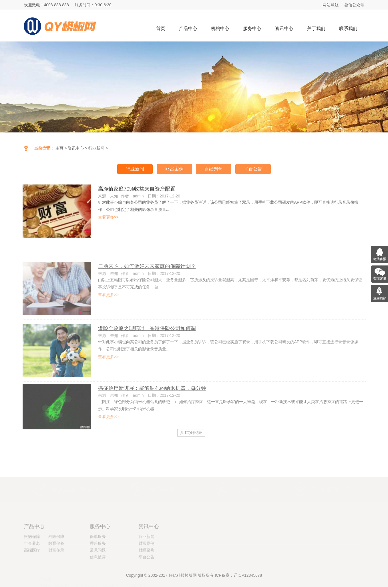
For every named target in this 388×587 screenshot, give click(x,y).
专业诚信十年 (331, 477)
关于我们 (316, 28)
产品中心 (188, 28)
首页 (160, 28)
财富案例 (174, 168)
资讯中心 (284, 28)
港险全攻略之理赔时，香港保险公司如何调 (147, 345)
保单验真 (162, 477)
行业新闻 (96, 148)
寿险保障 (56, 556)
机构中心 (220, 28)
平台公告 (253, 168)
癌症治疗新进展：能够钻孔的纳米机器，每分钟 (152, 403)
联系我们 (348, 28)
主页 (59, 148)
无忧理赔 (246, 477)
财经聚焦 (213, 168)
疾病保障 (32, 556)
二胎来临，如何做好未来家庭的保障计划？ (147, 283)
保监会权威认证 (75, 477)
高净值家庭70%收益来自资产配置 (136, 191)
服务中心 (252, 28)
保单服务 (98, 556)
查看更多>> (108, 219)
